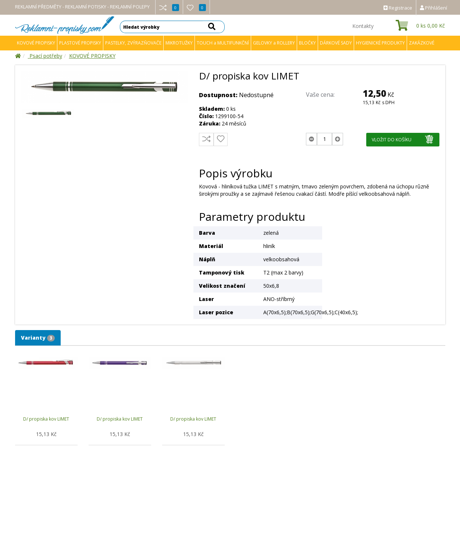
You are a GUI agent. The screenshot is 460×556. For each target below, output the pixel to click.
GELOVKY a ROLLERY (274, 43)
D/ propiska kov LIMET (46, 419)
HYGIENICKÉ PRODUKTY (380, 43)
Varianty (38, 337)
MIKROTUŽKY (179, 43)
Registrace (398, 7)
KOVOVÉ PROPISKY (36, 43)
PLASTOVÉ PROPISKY (80, 43)
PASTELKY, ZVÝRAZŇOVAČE (133, 43)
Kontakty (363, 25)
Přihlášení (433, 7)
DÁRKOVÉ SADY (336, 43)
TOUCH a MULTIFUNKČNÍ (223, 43)
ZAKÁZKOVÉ (421, 43)
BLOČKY (307, 43)
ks (430, 25)
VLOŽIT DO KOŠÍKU (403, 139)
